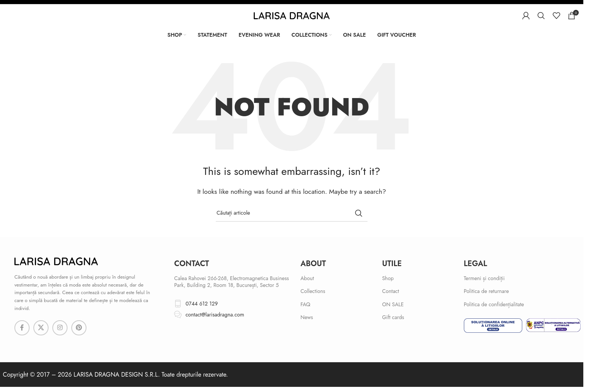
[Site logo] (292, 15)
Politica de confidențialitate (494, 304)
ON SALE (393, 304)
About (313, 263)
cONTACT (191, 263)
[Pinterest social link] (78, 327)
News (306, 317)
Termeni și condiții (484, 278)
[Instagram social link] (60, 327)
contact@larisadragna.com (214, 314)
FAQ (305, 304)
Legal (475, 263)
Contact (390, 291)
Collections (312, 291)
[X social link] (41, 327)
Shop (388, 278)
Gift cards (393, 317)
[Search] (541, 15)
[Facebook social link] (22, 327)
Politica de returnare (486, 291)
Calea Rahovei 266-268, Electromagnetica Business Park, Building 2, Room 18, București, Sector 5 (231, 281)
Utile (392, 263)
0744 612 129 (201, 303)
